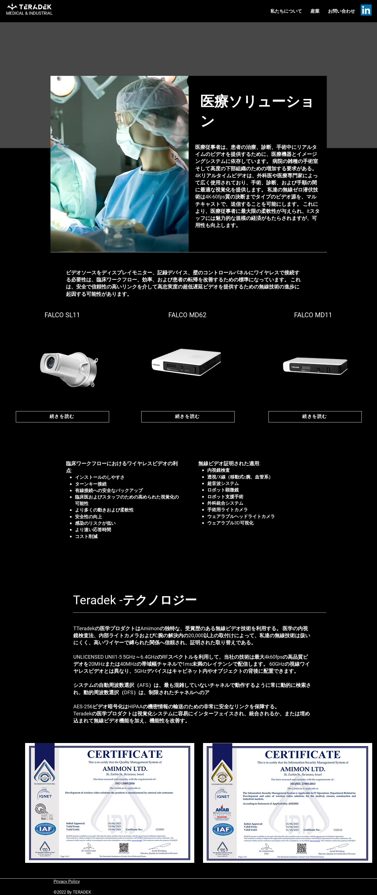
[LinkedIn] (366, 10)
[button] (315, 11)
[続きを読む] (62, 416)
